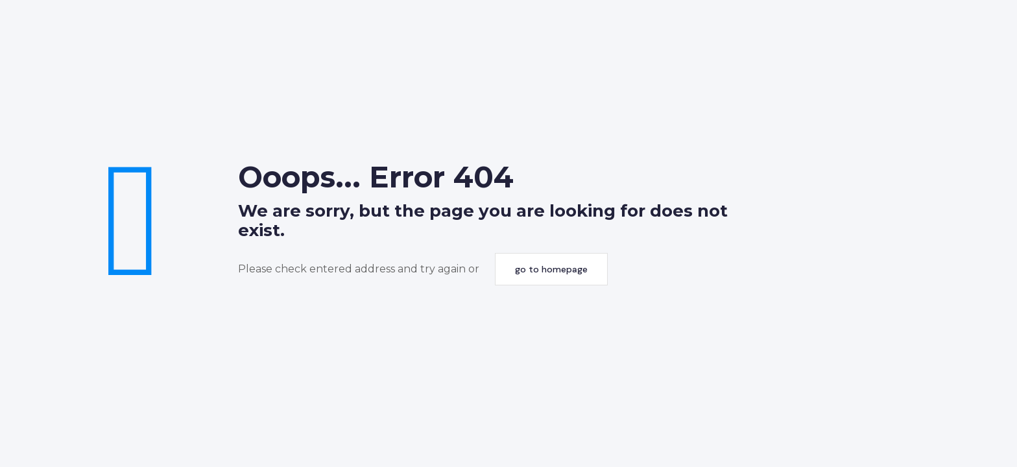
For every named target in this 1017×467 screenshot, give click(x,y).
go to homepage (551, 269)
